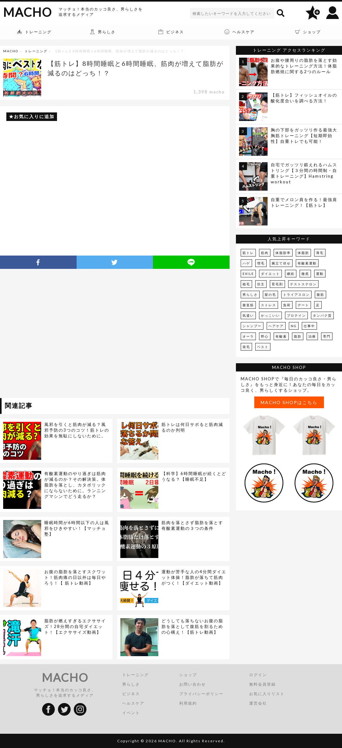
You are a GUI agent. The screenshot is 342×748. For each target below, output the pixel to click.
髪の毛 (270, 294)
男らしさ (250, 294)
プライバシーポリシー (201, 693)
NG (294, 326)
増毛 (261, 263)
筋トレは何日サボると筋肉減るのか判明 (192, 427)
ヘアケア (276, 326)
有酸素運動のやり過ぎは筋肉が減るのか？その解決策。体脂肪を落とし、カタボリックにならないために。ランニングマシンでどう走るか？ (75, 485)
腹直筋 (248, 305)
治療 (312, 336)
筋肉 (265, 253)
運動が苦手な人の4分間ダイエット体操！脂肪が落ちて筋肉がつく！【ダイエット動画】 (194, 577)
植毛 (246, 284)
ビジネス (131, 693)
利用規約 (188, 703)
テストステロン (303, 284)
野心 (265, 336)
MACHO (27, 12)
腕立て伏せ (281, 263)
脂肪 (297, 336)
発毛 (246, 347)
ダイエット (270, 274)
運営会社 (258, 703)
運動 (320, 274)
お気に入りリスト (267, 693)
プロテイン (296, 315)
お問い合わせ (192, 684)
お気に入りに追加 (34, 116)
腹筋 (320, 294)
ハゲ (246, 263)
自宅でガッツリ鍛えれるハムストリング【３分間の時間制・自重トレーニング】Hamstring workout (304, 173)
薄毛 (320, 253)
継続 (290, 274)
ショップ (188, 674)
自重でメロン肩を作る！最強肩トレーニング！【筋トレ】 (304, 202)
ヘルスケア (133, 703)
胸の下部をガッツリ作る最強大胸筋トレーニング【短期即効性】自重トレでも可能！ (304, 135)
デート (303, 305)
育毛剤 (277, 284)
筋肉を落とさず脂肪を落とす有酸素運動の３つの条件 (192, 525)
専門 (327, 336)
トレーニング (36, 51)
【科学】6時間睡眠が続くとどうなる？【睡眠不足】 (194, 476)
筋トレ (248, 253)
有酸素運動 (307, 263)
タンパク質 (322, 315)
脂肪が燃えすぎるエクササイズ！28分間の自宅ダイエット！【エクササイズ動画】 (75, 626)
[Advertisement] (59, 334)
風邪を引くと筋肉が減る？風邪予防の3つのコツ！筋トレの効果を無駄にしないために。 (76, 430)
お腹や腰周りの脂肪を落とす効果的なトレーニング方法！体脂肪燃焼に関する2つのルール (304, 66)
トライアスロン (296, 294)
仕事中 (309, 326)
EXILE (248, 274)
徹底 (305, 274)
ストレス (268, 305)
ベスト (263, 347)
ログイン (258, 674)
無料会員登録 (262, 684)
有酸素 (281, 336)
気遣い (248, 315)
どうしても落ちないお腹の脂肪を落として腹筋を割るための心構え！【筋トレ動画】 (192, 626)
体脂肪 (303, 253)
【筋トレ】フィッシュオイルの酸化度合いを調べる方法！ (304, 97)
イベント (131, 712)
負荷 (287, 305)
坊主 (261, 284)
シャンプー (252, 326)
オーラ (248, 336)
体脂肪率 (283, 253)
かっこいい (270, 315)
